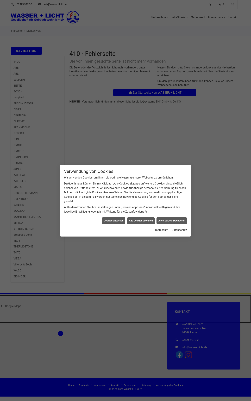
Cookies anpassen (113, 171)
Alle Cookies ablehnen (141, 171)
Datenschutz (179, 180)
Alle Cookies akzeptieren (171, 171)
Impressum (161, 180)
